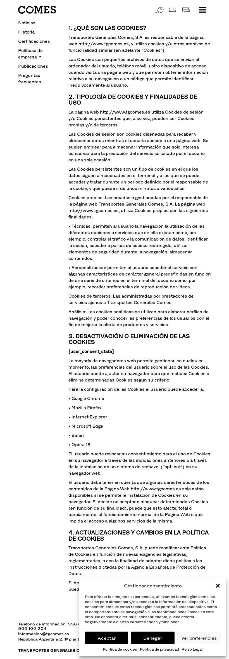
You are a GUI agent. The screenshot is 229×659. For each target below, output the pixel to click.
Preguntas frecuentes (29, 78)
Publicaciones (33, 66)
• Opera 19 (79, 444)
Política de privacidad (159, 649)
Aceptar (107, 638)
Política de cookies (120, 649)
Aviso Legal (192, 649)
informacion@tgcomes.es (43, 634)
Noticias (26, 22)
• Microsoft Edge (85, 426)
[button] (218, 586)
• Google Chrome (86, 398)
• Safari (76, 435)
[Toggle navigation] (202, 10)
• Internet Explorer (87, 417)
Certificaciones (34, 41)
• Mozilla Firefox (84, 407)
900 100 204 (32, 628)
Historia (26, 32)
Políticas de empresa (30, 53)
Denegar (152, 638)
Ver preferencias (199, 638)
